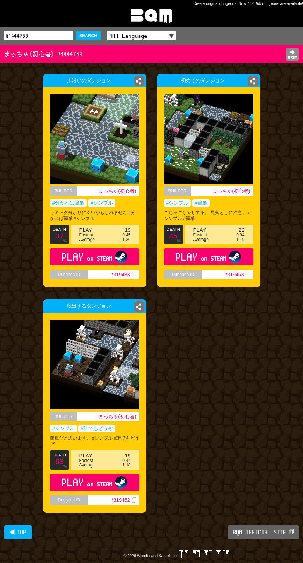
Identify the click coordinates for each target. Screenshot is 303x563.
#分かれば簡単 (68, 203)
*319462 (123, 500)
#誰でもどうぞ (97, 428)
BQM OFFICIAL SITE (263, 532)
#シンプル (102, 203)
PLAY (94, 257)
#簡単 (201, 203)
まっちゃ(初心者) (117, 191)
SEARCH (88, 35)
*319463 (237, 274)
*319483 (123, 274)
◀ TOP (18, 532)
